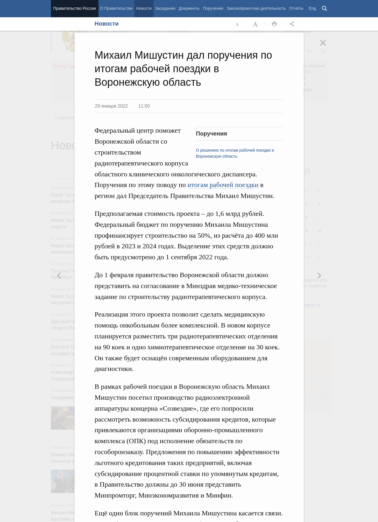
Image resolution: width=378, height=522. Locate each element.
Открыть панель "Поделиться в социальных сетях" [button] (293, 24)
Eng (312, 8)
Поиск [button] (325, 8)
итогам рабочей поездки (222, 184)
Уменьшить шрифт (237, 24)
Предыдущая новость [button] (319, 275)
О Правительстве (116, 8)
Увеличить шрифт (256, 24)
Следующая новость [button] (59, 275)
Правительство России (74, 8)
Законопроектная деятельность (256, 8)
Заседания (165, 8)
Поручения (213, 8)
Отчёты (296, 8)
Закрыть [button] (327, 47)
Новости (144, 8)
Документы (189, 8)
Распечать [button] (274, 24)
